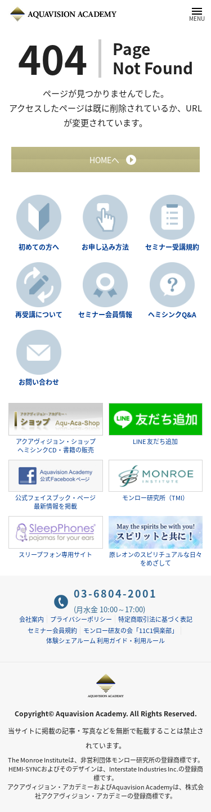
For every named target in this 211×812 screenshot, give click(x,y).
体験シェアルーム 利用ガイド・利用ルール (105, 640)
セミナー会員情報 (105, 314)
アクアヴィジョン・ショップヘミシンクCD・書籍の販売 (55, 428)
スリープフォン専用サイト (55, 537)
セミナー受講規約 (172, 247)
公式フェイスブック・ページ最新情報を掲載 (55, 485)
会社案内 (31, 619)
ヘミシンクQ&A (172, 314)
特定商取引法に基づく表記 (155, 619)
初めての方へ (39, 247)
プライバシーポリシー (81, 619)
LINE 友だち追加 (156, 424)
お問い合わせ (39, 382)
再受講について (38, 314)
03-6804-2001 (115, 593)
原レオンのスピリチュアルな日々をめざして (156, 541)
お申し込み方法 (105, 247)
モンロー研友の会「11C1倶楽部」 (130, 630)
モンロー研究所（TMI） (156, 481)
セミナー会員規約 (52, 630)
